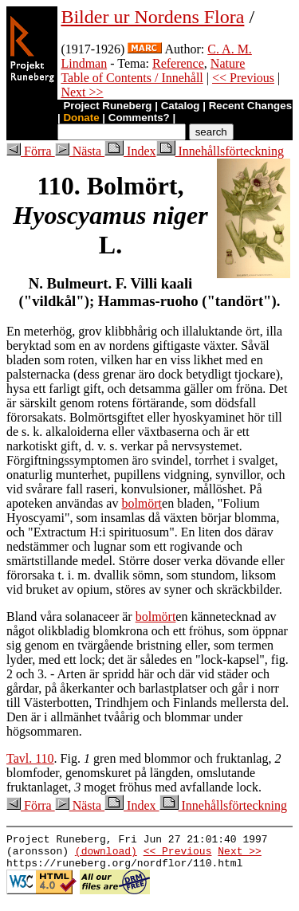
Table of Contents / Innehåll (132, 77)
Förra (30, 151)
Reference (178, 63)
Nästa (79, 151)
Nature (228, 63)
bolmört (141, 503)
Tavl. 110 (30, 758)
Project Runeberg (107, 106)
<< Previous (243, 77)
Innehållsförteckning (220, 151)
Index (129, 151)
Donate (81, 118)
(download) (106, 855)
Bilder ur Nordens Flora (152, 16)
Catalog (180, 106)
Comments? (139, 118)
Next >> (82, 92)
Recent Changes (250, 106)
